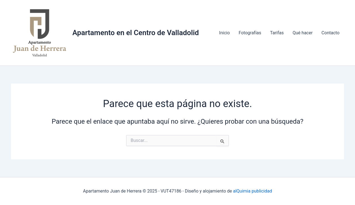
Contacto (330, 32)
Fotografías (250, 32)
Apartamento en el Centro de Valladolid (135, 32)
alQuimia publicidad (252, 191)
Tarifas (277, 32)
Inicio (224, 32)
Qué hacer (303, 32)
